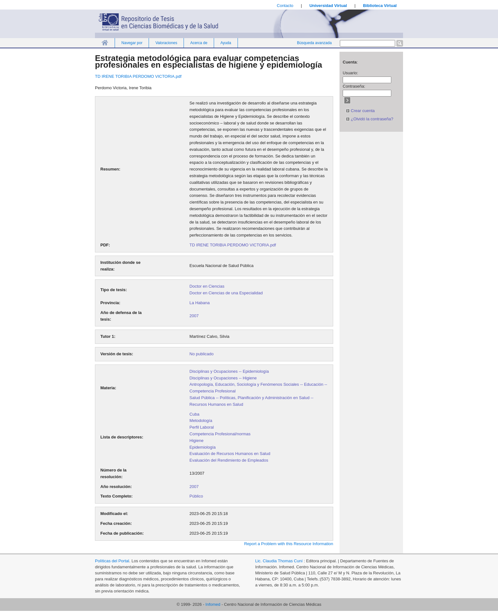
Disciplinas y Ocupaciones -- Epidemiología (229, 371)
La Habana (200, 302)
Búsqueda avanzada (314, 43)
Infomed (212, 604)
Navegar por (131, 43)
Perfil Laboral (202, 427)
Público (196, 496)
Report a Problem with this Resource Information (288, 543)
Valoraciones (166, 43)
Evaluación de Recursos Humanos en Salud (230, 453)
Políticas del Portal (112, 560)
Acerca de (198, 43)
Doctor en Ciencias (207, 286)
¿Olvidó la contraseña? (369, 119)
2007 (194, 315)
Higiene (197, 440)
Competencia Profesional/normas (220, 433)
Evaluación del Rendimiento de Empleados (229, 460)
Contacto (285, 5)
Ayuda (225, 43)
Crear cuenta (360, 110)
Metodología (201, 420)
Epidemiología (203, 447)
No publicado (202, 353)
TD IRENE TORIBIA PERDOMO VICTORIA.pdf (138, 76)
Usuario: (350, 72)
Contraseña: (354, 86)
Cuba (194, 414)
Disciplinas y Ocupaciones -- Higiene (223, 378)
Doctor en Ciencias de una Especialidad (226, 293)
